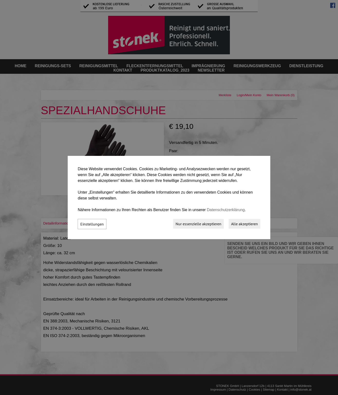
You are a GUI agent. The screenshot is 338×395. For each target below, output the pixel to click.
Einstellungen (92, 224)
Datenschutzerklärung (226, 210)
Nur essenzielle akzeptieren (198, 223)
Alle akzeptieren (244, 223)
